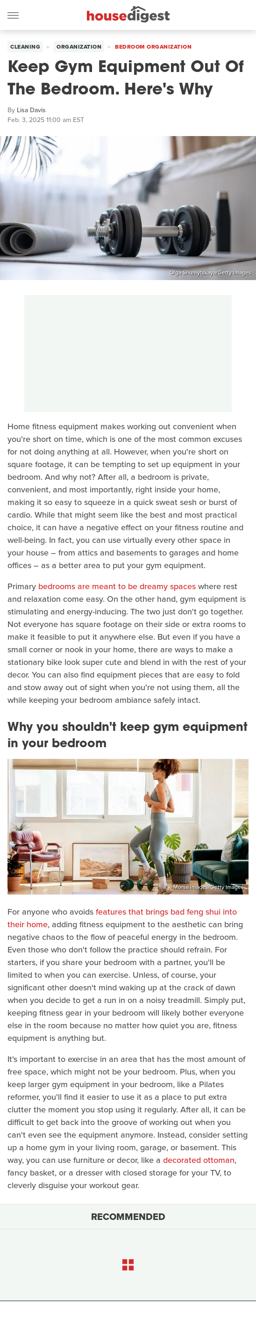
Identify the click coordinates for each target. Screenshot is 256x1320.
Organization (79, 47)
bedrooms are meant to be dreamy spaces (117, 586)
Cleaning (25, 47)
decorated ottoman (199, 1160)
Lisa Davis (31, 110)
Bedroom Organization (153, 47)
